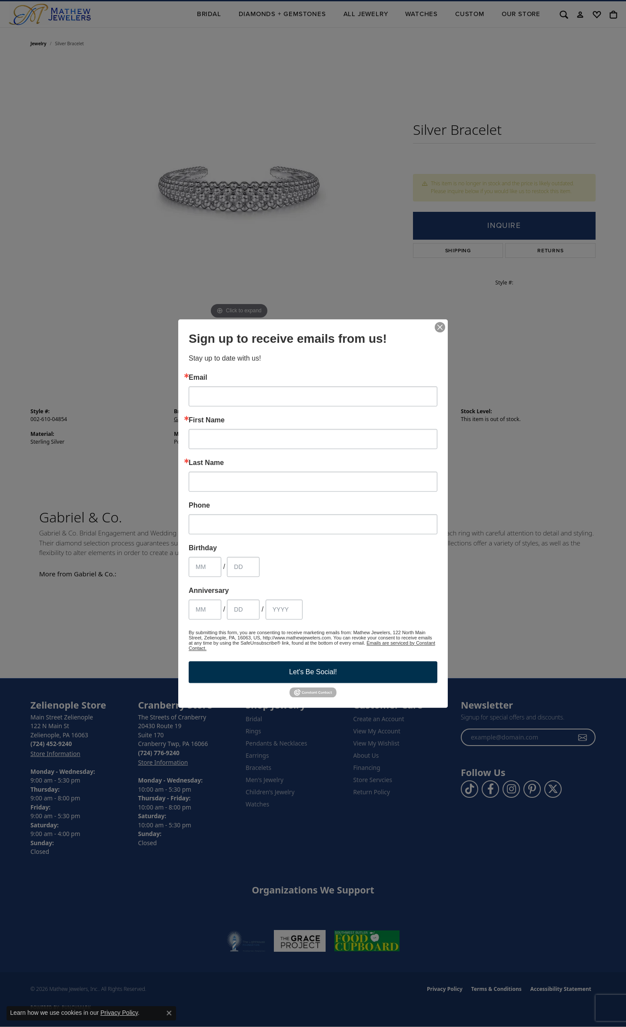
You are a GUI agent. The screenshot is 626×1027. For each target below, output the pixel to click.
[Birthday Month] (205, 567)
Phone (199, 505)
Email (198, 377)
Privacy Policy (119, 1012)
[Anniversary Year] (284, 609)
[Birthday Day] (243, 567)
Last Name (206, 462)
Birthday (203, 548)
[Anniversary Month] (205, 609)
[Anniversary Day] (243, 609)
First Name (207, 420)
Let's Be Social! (313, 672)
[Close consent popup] (169, 1013)
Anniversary (209, 590)
